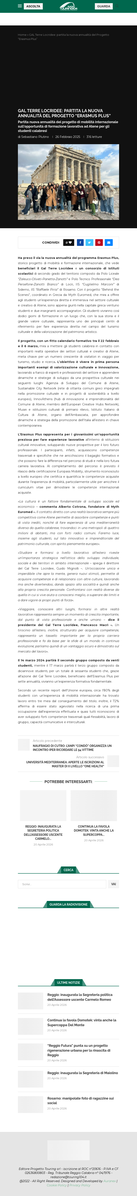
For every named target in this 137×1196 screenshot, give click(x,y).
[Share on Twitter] (89, 242)
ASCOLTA (33, 6)
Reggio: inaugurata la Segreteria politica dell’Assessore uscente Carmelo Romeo (80, 997)
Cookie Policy (57, 1185)
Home (22, 34)
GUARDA (103, 6)
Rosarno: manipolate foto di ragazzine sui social (80, 1100)
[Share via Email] (109, 242)
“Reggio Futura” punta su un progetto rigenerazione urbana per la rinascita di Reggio (78, 1050)
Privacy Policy (79, 1185)
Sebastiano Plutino (35, 137)
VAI (113, 884)
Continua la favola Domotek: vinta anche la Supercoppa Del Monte (81, 1022)
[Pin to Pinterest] (99, 242)
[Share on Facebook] (80, 242)
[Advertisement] (68, 74)
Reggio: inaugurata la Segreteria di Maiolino (82, 1073)
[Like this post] (70, 242)
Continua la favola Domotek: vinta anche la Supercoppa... (94, 830)
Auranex (109, 1181)
